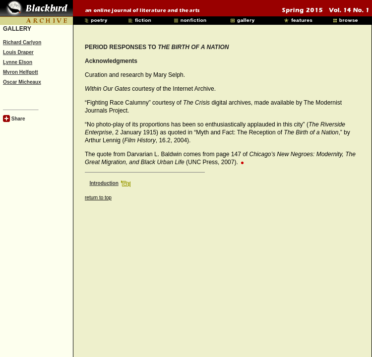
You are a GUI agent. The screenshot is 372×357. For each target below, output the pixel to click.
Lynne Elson (17, 62)
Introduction (103, 183)
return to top (98, 197)
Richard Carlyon (22, 42)
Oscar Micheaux (22, 82)
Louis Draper (18, 52)
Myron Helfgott (20, 72)
